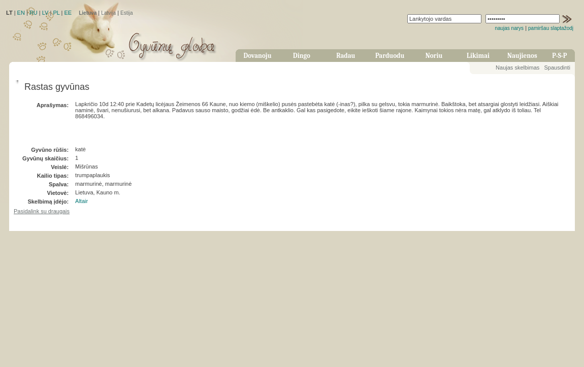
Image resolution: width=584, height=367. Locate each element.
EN (21, 13)
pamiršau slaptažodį (550, 28)
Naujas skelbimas (517, 67)
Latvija (108, 13)
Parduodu (389, 55)
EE (68, 13)
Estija (126, 13)
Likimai (478, 55)
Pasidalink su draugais (42, 211)
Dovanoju (258, 55)
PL (56, 13)
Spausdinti (557, 67)
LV (45, 13)
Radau (345, 55)
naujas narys (509, 28)
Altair (81, 201)
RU (33, 13)
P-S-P (559, 55)
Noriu (434, 55)
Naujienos (522, 55)
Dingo (301, 55)
